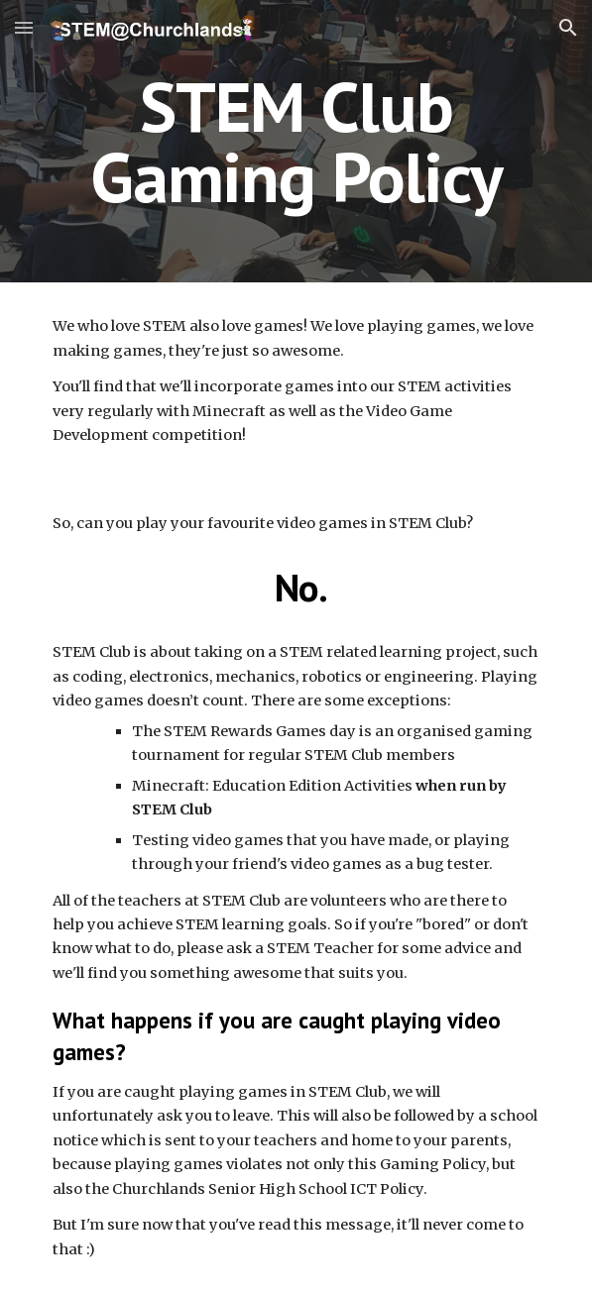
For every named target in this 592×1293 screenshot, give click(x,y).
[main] (296, 141)
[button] (24, 27)
